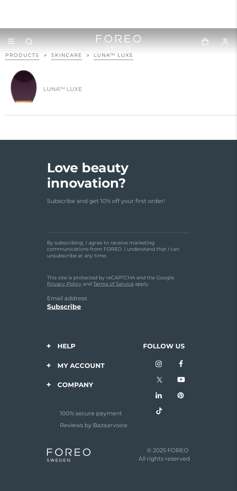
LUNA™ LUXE (113, 55)
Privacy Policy (64, 284)
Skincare (66, 55)
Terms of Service (113, 284)
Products (22, 55)
